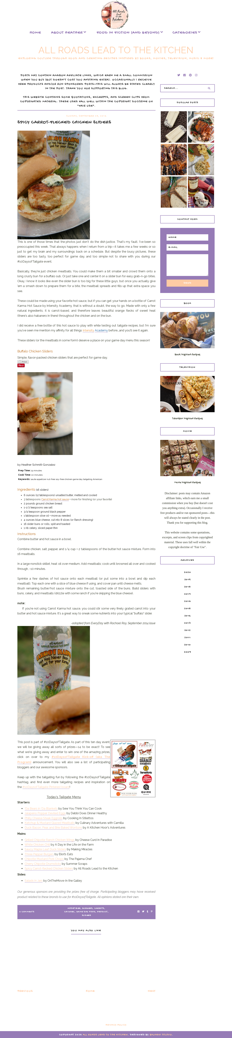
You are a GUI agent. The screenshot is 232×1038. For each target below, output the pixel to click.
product (102, 912)
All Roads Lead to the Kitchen (116, 50)
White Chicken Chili (37, 844)
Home (35, 32)
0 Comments (26, 912)
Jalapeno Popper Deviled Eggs (45, 813)
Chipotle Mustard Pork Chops (44, 859)
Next (152, 991)
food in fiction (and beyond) (128, 32)
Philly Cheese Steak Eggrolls (44, 818)
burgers (87, 908)
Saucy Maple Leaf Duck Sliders (45, 849)
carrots (99, 908)
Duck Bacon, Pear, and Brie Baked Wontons (53, 827)
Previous (25, 991)
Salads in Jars (34, 880)
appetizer (74, 908)
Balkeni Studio (161, 1034)
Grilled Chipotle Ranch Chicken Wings (50, 840)
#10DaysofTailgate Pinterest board (45, 787)
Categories (184, 32)
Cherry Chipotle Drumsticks (43, 864)
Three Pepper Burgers (39, 854)
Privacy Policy (116, 1025)
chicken (69, 912)
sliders (86, 915)
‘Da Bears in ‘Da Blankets (41, 808)
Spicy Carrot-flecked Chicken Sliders (49, 868)
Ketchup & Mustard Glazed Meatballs (50, 823)
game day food (86, 912)
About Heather (67, 32)
